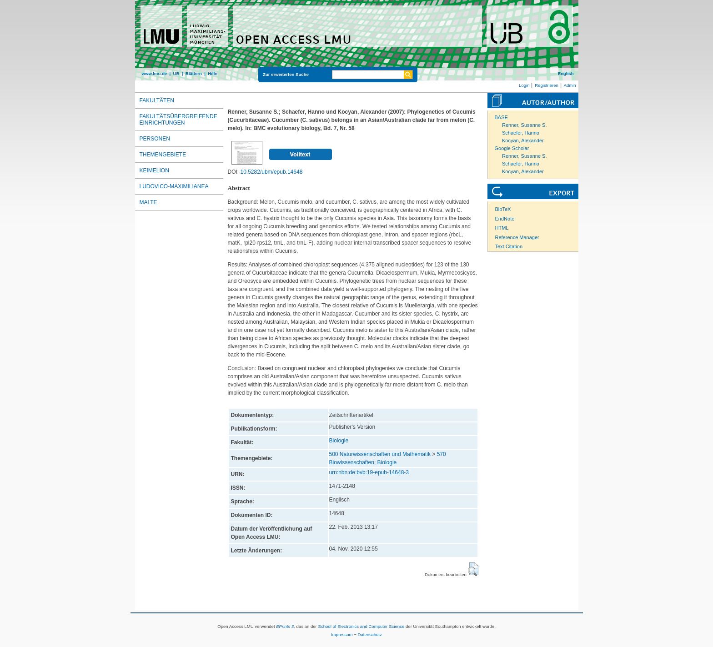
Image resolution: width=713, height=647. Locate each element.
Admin (570, 85)
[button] (473, 569)
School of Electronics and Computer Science (361, 626)
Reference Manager (517, 237)
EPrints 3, (285, 626)
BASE (501, 117)
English (566, 73)
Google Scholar (512, 148)
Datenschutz (370, 634)
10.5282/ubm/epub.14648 (272, 172)
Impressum (341, 634)
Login (524, 85)
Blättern (194, 73)
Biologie (339, 440)
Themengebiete (163, 154)
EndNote (505, 218)
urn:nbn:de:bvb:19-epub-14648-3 (369, 472)
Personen (155, 138)
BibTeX (503, 209)
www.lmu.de (154, 73)
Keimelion (154, 170)
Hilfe (212, 73)
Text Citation (509, 246)
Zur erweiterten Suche (286, 74)
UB (176, 73)
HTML (502, 228)
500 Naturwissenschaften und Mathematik (380, 454)
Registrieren (546, 85)
